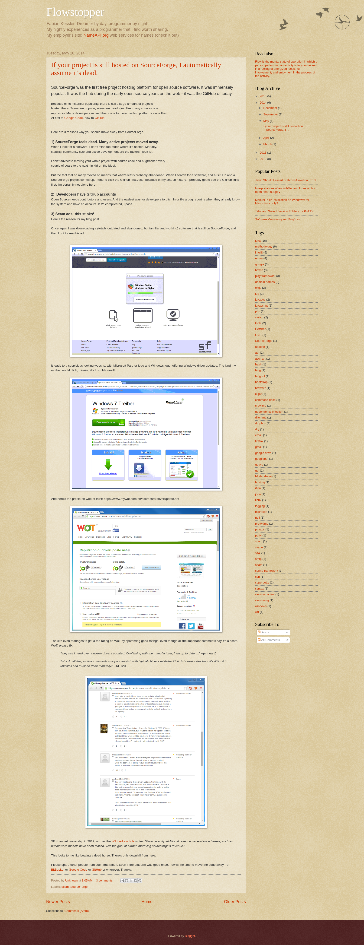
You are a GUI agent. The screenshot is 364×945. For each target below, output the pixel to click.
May (266, 121)
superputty (262, 582)
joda (258, 494)
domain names (265, 282)
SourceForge (79, 886)
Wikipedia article (123, 841)
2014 (263, 102)
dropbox (260, 423)
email (258, 435)
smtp (258, 559)
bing (258, 370)
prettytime (261, 523)
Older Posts (235, 901)
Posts (263, 632)
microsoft (261, 512)
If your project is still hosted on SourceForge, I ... (283, 127)
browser (260, 388)
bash (258, 364)
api (257, 352)
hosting (260, 482)
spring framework (266, 570)
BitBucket (57, 869)
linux (258, 500)
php (257, 311)
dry (257, 429)
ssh (257, 576)
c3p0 (258, 394)
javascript (261, 305)
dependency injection (269, 411)
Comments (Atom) (77, 911)
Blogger (190, 936)
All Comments (269, 640)
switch (259, 317)
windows (260, 606)
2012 (263, 159)
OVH (258, 335)
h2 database (263, 476)
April (266, 138)
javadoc (260, 299)
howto (259, 270)
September (271, 114)
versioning (262, 600)
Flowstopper (75, 11)
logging (260, 506)
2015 (263, 96)
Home (147, 901)
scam (65, 886)
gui (257, 470)
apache (260, 347)
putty (258, 535)
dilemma (260, 417)
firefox (259, 441)
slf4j (257, 553)
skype (259, 547)
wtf (257, 612)
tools (258, 323)
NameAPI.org (96, 35)
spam (258, 565)
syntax (259, 588)
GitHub (99, 118)
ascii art (260, 358)
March (267, 144)
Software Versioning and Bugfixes (277, 219)
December (270, 108)
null (257, 517)
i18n (258, 488)
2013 (263, 152)
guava (259, 464)
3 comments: (105, 880)
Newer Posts (58, 901)
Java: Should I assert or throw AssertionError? (285, 180)
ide (257, 293)
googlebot (261, 458)
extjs (258, 287)
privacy (260, 529)
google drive (263, 453)
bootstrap (261, 382)
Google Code (73, 118)
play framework (265, 276)
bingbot (260, 376)
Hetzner (260, 329)
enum (259, 258)
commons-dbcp (265, 400)
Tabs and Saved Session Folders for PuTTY (284, 211)
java (258, 240)
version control (265, 594)
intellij (259, 252)
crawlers (260, 405)
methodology (263, 246)
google (259, 264)
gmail (258, 447)
